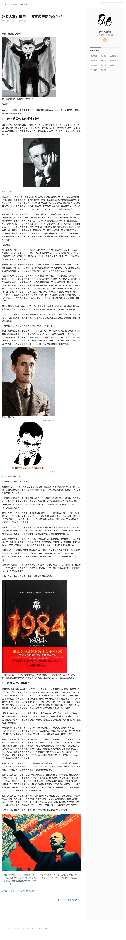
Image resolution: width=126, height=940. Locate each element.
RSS (105, 40)
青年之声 (22, 21)
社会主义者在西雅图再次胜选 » (67, 899)
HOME (4, 4)
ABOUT (24, 4)
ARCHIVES (14, 4)
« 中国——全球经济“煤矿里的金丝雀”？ (20, 890)
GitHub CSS (44, 929)
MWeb (28, 929)
